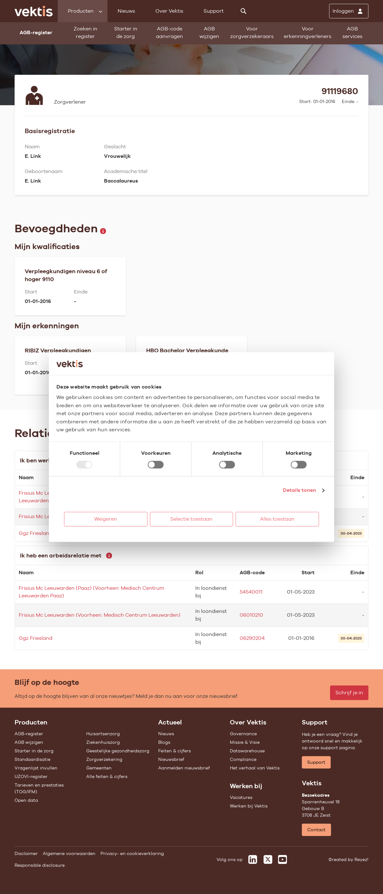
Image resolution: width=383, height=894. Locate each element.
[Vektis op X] (268, 859)
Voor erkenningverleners (307, 32)
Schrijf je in (349, 693)
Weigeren (105, 519)
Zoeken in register (85, 32)
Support (214, 11)
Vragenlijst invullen (36, 767)
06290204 (252, 638)
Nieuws (126, 11)
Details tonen (299, 490)
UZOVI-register (31, 776)
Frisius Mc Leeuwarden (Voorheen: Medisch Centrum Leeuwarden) (99, 615)
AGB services (352, 32)
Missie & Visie (245, 742)
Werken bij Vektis (249, 805)
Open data (26, 800)
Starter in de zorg (125, 32)
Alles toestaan (277, 519)
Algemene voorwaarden (69, 853)
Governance (243, 733)
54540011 (251, 592)
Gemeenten (99, 767)
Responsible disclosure (40, 865)
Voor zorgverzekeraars (252, 32)
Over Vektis (169, 11)
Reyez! (361, 859)
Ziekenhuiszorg (103, 742)
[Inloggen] (348, 11)
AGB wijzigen (209, 32)
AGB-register (29, 733)
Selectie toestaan (191, 519)
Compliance (243, 759)
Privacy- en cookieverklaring (132, 853)
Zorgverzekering (104, 759)
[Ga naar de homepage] (34, 11)
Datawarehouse (247, 750)
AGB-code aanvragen (169, 32)
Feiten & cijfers (174, 750)
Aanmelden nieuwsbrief (184, 767)
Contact (316, 829)
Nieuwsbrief (171, 759)
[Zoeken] (243, 11)
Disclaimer (26, 853)
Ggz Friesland (35, 533)
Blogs (164, 742)
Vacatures (241, 797)
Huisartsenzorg (103, 733)
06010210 (251, 615)
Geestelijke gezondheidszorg (117, 750)
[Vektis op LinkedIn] (253, 859)
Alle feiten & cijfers (106, 776)
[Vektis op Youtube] (282, 859)
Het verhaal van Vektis (255, 767)
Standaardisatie (32, 759)
